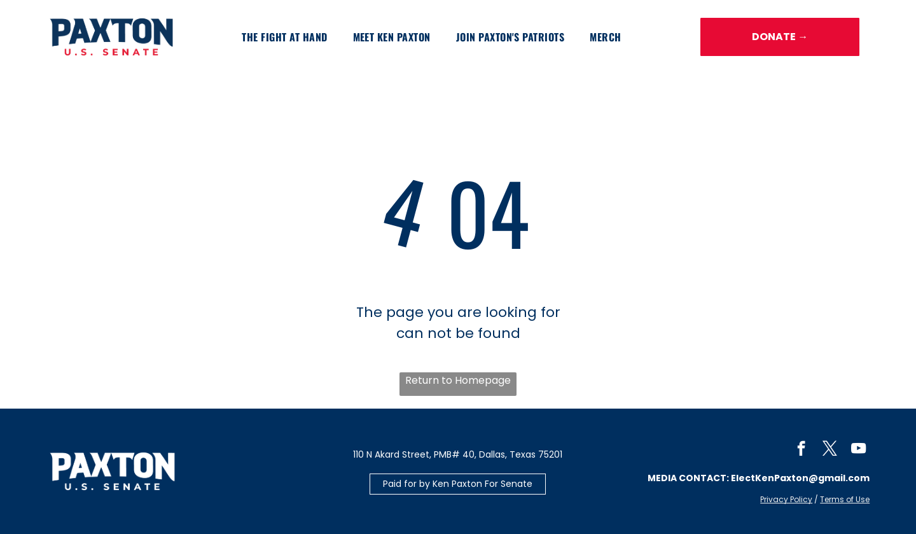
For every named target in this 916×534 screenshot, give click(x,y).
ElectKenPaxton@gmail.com (800, 478)
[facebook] (801, 450)
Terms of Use (845, 499)
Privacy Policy (786, 499)
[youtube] (858, 450)
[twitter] (830, 450)
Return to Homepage (458, 380)
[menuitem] (284, 36)
